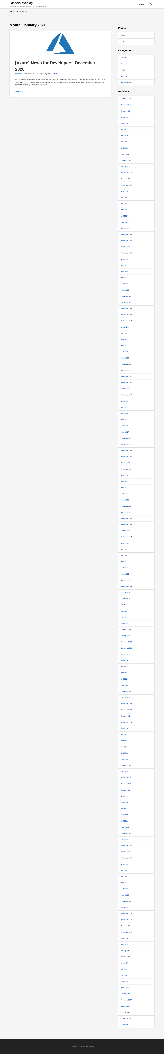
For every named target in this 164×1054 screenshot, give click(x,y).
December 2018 (126, 308)
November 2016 (126, 457)
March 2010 (125, 895)
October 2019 (125, 247)
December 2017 (126, 376)
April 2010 (124, 889)
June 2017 (124, 413)
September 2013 (126, 660)
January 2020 (125, 228)
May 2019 (124, 278)
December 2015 (126, 518)
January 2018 (125, 370)
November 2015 (126, 524)
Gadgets (123, 58)
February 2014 (126, 629)
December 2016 (126, 450)
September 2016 (126, 469)
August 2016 (125, 475)
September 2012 (126, 722)
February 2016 (126, 506)
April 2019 (124, 284)
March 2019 (125, 290)
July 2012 (124, 734)
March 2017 (125, 432)
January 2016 (125, 512)
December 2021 (126, 105)
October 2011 (125, 790)
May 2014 (124, 617)
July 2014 (124, 605)
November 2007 (126, 1006)
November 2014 (126, 586)
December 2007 (126, 1000)
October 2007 (125, 1012)
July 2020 (124, 197)
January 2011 (125, 839)
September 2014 (126, 599)
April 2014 (124, 623)
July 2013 (124, 666)
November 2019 (126, 241)
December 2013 (126, 642)
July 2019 (124, 265)
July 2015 (124, 549)
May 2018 (124, 346)
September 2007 (126, 1018)
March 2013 (125, 685)
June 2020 (124, 203)
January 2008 (125, 994)
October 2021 (125, 111)
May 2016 (124, 488)
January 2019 (125, 302)
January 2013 (125, 697)
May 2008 (124, 975)
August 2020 (125, 191)
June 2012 (124, 741)
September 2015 (126, 537)
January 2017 (125, 444)
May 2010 (124, 883)
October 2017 (125, 389)
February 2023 (126, 99)
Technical (18, 74)
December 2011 (126, 778)
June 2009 (124, 944)
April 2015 (124, 568)
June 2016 (124, 481)
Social (123, 70)
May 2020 (124, 210)
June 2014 (124, 611)
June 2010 (124, 876)
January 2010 (125, 907)
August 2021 (125, 123)
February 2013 (126, 691)
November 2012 (126, 710)
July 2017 (124, 407)
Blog (122, 41)
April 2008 (124, 981)
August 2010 (125, 864)
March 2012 (125, 759)
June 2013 (124, 673)
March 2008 (125, 988)
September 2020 (126, 185)
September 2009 (126, 932)
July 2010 (124, 870)
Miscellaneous (125, 64)
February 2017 (126, 438)
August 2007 (125, 1025)
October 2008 (125, 957)
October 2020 (125, 179)
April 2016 (124, 494)
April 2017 (124, 426)
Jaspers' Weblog (21, 3)
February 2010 (126, 901)
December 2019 (126, 234)
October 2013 (125, 654)
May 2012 (124, 747)
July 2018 (124, 333)
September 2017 (126, 395)
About (123, 35)
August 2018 (125, 327)
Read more (20, 91)
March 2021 (125, 154)
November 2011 (126, 784)
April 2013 (124, 679)
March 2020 (125, 222)
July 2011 (124, 809)
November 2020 (126, 173)
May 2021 (124, 142)
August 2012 (125, 728)
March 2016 (125, 500)
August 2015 (125, 543)
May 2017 (124, 420)
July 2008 (124, 969)
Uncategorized (126, 82)
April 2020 (124, 216)
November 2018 (126, 315)
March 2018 (125, 358)
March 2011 (125, 827)
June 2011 (124, 815)
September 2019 (126, 253)
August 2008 (125, 963)
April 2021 (124, 148)
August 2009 (125, 938)
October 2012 (125, 716)
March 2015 (125, 574)
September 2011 (126, 796)
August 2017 (125, 401)
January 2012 (125, 771)
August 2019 (125, 259)
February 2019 (126, 296)
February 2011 (126, 833)
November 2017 (126, 383)
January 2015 (125, 580)
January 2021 (125, 166)
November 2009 (126, 920)
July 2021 (124, 129)
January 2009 (125, 951)
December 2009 (126, 913)
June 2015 (124, 555)
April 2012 (124, 753)
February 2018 (126, 364)
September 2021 (126, 117)
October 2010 (125, 852)
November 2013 (126, 648)
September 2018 (126, 321)
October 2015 (125, 531)
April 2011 (124, 821)
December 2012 (126, 704)
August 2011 (125, 802)
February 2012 (126, 765)
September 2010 (126, 858)
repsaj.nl (142, 4)
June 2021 (124, 136)
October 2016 (125, 463)
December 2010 (126, 846)
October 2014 (125, 592)
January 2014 (125, 636)
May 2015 (124, 562)
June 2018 (124, 339)
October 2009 (125, 926)
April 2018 (124, 352)
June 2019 (124, 271)
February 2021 (126, 160)
